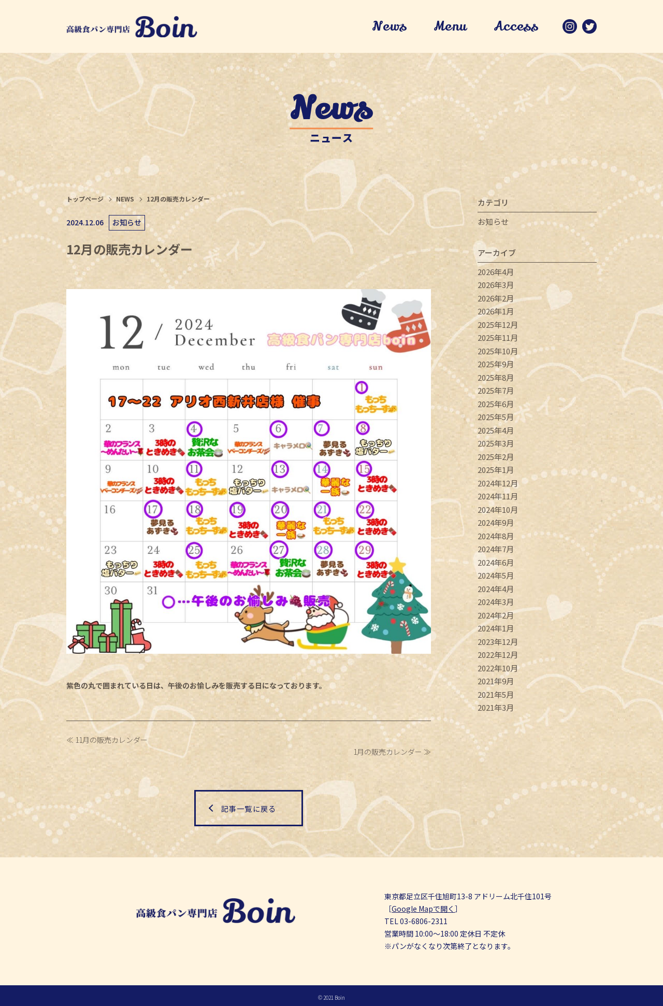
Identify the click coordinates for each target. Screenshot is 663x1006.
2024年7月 (496, 550)
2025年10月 (498, 353)
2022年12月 (498, 656)
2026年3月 (496, 286)
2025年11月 (498, 339)
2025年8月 (496, 379)
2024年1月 (496, 630)
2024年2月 (496, 617)
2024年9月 (496, 524)
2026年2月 (496, 300)
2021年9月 (496, 683)
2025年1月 (496, 471)
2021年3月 (496, 709)
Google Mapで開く (423, 905)
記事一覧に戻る (248, 804)
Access (514, 27)
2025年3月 (496, 445)
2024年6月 (496, 564)
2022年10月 (498, 670)
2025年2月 (496, 458)
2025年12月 (498, 326)
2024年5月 (496, 577)
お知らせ (493, 223)
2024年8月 (496, 538)
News (386, 27)
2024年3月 (496, 603)
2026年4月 (496, 273)
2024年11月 (498, 498)
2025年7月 (496, 392)
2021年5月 (496, 696)
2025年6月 (496, 405)
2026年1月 (496, 313)
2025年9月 (496, 366)
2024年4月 (496, 590)
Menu (447, 27)
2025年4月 (496, 432)
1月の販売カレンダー (387, 754)
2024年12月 (498, 485)
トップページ (85, 200)
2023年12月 (498, 643)
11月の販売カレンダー (111, 741)
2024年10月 (498, 511)
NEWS (125, 200)
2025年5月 (496, 418)
